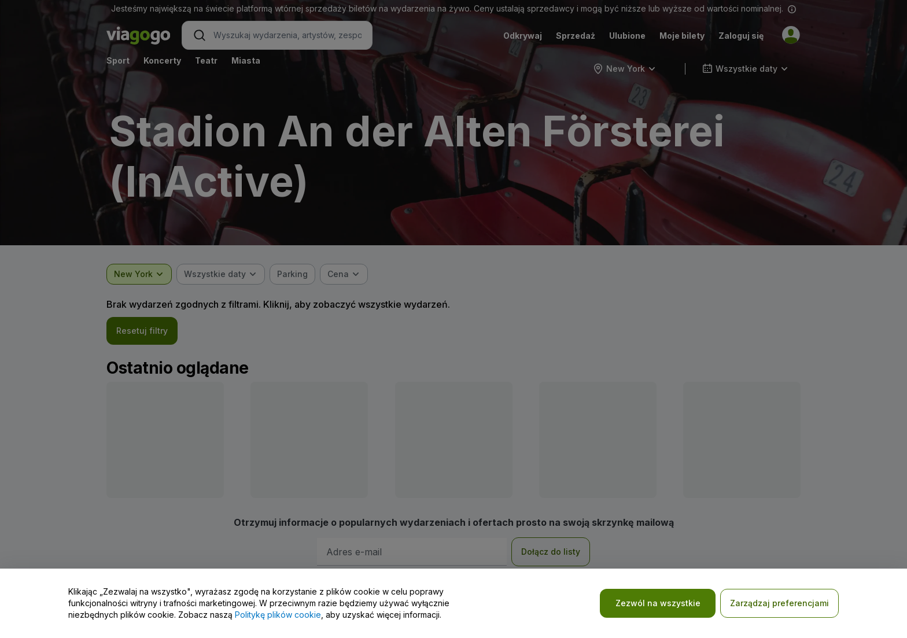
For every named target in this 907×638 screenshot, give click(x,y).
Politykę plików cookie (278, 614)
